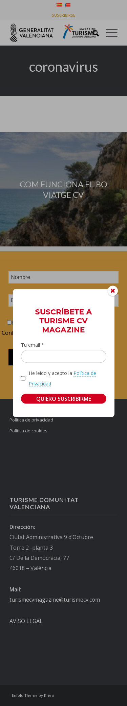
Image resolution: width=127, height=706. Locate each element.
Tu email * (32, 345)
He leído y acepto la (62, 378)
